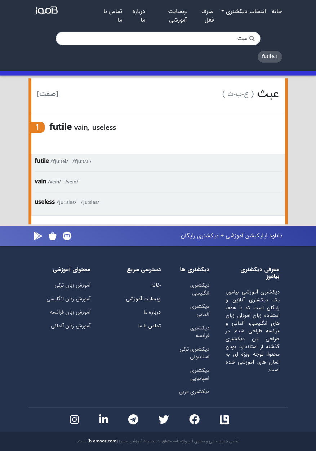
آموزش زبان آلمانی (70, 326)
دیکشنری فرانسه (199, 332)
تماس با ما (112, 15)
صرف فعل (207, 15)
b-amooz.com (102, 441)
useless (45, 202)
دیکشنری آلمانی (199, 310)
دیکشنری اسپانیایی (199, 374)
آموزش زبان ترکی (72, 285)
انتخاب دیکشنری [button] (245, 11)
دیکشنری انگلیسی (199, 289)
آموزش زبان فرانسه (70, 312)
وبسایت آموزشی (177, 15)
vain (40, 181)
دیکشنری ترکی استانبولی (194, 353)
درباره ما (139, 15)
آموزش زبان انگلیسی (68, 299)
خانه (277, 11)
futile (42, 161)
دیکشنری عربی (194, 392)
